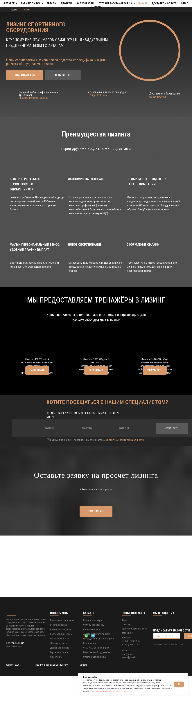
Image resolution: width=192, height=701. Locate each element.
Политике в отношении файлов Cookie (108, 691)
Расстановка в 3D (59, 650)
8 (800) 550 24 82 (131, 669)
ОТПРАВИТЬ (171, 453)
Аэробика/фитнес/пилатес (96, 659)
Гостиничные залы (59, 663)
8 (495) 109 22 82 (131, 666)
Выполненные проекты (62, 645)
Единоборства (90, 668)
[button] (24, 75)
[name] (61, 453)
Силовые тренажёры (94, 650)
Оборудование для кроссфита (98, 663)
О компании (56, 682)
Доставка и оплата (59, 672)
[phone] (98, 453)
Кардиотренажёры (92, 645)
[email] (135, 453)
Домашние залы (58, 668)
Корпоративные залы (61, 659)
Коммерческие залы (60, 654)
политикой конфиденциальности (125, 465)
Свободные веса (91, 654)
